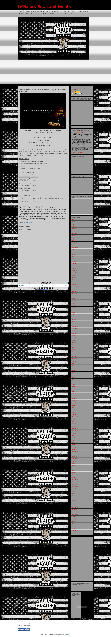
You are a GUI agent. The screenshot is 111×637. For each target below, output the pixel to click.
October (73, 270)
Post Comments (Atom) (46, 289)
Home (20, 11)
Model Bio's (66, 11)
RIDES (74, 11)
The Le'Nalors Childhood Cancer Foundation (29, 13)
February (74, 226)
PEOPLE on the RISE (56, 11)
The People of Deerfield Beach (50, 13)
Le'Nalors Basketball (83, 11)
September (74, 233)
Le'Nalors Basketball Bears (81, 588)
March (73, 261)
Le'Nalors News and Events (44, 6)
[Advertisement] (43, 272)
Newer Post (22, 285)
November (74, 231)
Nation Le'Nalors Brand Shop (67, 13)
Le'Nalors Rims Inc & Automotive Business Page (36, 11)
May (73, 224)
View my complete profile (77, 152)
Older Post (64, 285)
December (74, 228)
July (73, 219)
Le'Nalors (82, 132)
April (73, 240)
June (73, 221)
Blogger (68, 634)
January (73, 242)
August (73, 249)
